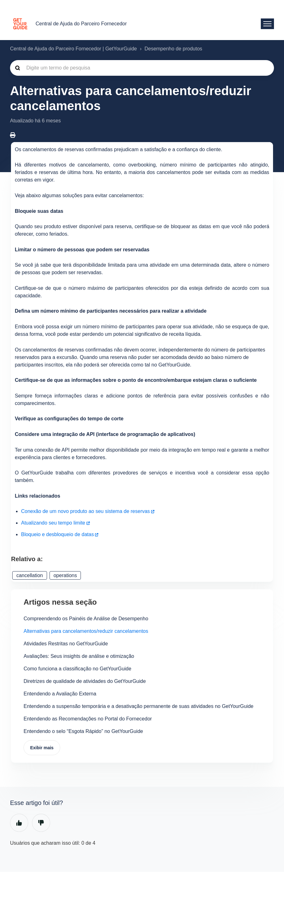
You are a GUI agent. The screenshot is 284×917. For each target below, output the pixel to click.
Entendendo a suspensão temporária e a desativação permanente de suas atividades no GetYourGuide (138, 706)
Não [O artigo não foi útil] (41, 823)
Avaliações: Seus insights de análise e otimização (79, 656)
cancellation (29, 575)
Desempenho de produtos (173, 48)
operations (65, 575)
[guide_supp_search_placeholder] (142, 68)
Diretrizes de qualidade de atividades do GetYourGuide (85, 681)
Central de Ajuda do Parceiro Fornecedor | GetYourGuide (73, 48)
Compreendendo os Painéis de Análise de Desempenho (86, 618)
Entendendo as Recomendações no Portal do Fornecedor (88, 718)
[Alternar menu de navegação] (267, 23)
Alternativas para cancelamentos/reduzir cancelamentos (86, 631)
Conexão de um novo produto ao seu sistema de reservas (85, 511)
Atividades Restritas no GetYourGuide (66, 643)
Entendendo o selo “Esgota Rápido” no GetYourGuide (83, 731)
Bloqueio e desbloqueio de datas (57, 534)
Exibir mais (42, 747)
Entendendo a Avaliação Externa (60, 693)
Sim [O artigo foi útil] (19, 823)
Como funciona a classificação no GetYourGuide (77, 668)
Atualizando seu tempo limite (53, 522)
